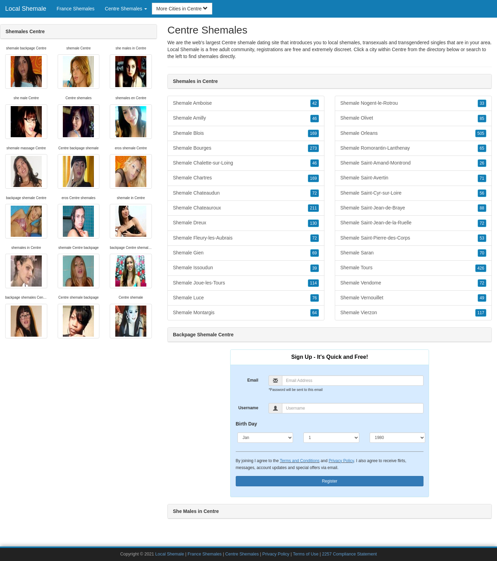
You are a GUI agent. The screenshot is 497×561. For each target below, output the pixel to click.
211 (313, 208)
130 (313, 223)
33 (482, 103)
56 (482, 193)
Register (330, 481)
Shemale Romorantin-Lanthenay (413, 148)
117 (480, 312)
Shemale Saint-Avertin (413, 178)
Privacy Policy (341, 460)
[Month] (265, 437)
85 (482, 118)
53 (482, 238)
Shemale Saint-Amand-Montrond (413, 163)
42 (314, 103)
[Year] (398, 437)
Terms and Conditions (300, 460)
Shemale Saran (413, 253)
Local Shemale (25, 8)
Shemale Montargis (246, 313)
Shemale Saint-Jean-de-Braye (413, 208)
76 (314, 298)
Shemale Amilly (246, 118)
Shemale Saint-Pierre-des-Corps (413, 238)
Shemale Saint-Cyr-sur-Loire (413, 193)
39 (314, 268)
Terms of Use (305, 554)
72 (314, 193)
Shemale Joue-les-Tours (246, 283)
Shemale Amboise (246, 103)
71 (482, 178)
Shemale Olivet (413, 118)
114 (313, 283)
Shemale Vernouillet (413, 298)
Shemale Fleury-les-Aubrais (246, 238)
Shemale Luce (246, 298)
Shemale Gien (246, 253)
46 (314, 118)
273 (313, 148)
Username (248, 407)
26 (482, 163)
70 (482, 253)
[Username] (352, 408)
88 (482, 208)
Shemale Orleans (413, 133)
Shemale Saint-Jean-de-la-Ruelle (413, 223)
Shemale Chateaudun (246, 193)
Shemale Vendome (413, 283)
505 (480, 133)
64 (314, 312)
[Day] (331, 437)
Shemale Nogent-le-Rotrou (413, 103)
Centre (399, 49)
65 (482, 148)
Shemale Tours (413, 268)
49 (482, 298)
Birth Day (246, 424)
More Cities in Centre (182, 8)
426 (480, 268)
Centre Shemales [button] (126, 8)
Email (252, 380)
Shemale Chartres (246, 178)
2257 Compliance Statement (349, 554)
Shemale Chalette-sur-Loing (246, 163)
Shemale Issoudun (246, 268)
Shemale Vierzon (413, 313)
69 (314, 253)
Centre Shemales (242, 554)
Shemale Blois (246, 133)
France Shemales (76, 8)
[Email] (352, 380)
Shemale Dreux (246, 223)
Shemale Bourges (246, 148)
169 (313, 133)
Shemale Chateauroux (246, 208)
